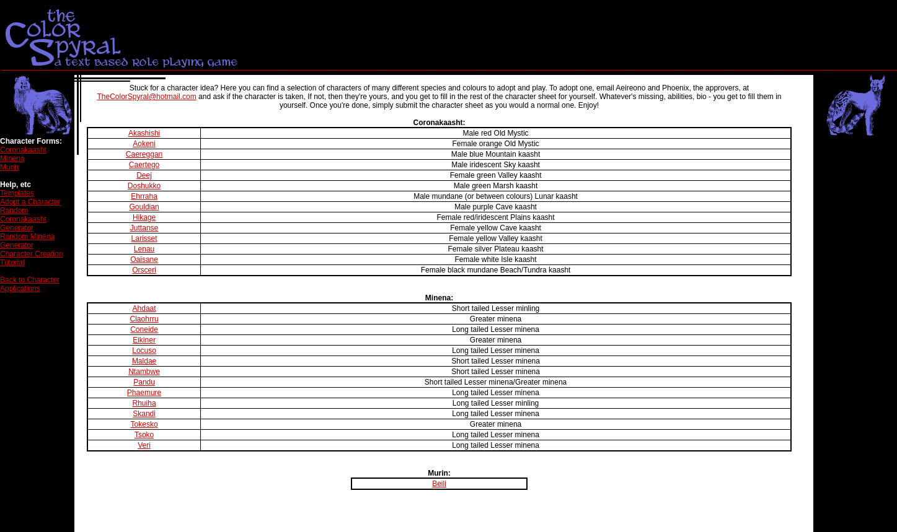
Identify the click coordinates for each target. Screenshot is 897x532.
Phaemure (144, 392)
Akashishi (144, 133)
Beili (439, 483)
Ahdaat (144, 308)
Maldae (144, 361)
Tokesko (144, 424)
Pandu (144, 382)
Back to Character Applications (30, 284)
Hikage (144, 217)
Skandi (144, 413)
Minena (12, 158)
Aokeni (144, 143)
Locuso (144, 350)
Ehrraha (144, 196)
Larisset (144, 238)
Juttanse (144, 228)
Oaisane (144, 259)
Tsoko (144, 434)
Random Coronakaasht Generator (23, 219)
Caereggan (144, 154)
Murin (9, 167)
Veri (144, 445)
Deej (144, 175)
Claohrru (144, 319)
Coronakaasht (23, 150)
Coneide (144, 329)
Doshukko (144, 185)
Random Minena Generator (27, 241)
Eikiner (144, 340)
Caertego (144, 164)
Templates (17, 193)
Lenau (144, 249)
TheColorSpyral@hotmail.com (147, 96)
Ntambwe (144, 371)
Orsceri (144, 270)
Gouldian (144, 207)
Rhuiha (144, 403)
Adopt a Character (30, 202)
